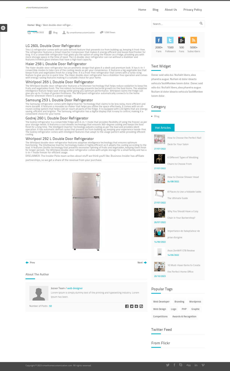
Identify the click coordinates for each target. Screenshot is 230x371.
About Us (171, 9)
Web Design (159, 309)
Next (142, 262)
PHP (184, 309)
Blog (155, 9)
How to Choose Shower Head (183, 177)
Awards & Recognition (184, 316)
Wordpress (195, 301)
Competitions (160, 316)
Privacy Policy (193, 9)
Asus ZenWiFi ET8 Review (181, 250)
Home (142, 9)
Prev (30, 262)
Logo (173, 309)
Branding (179, 301)
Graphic (196, 309)
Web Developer (161, 301)
